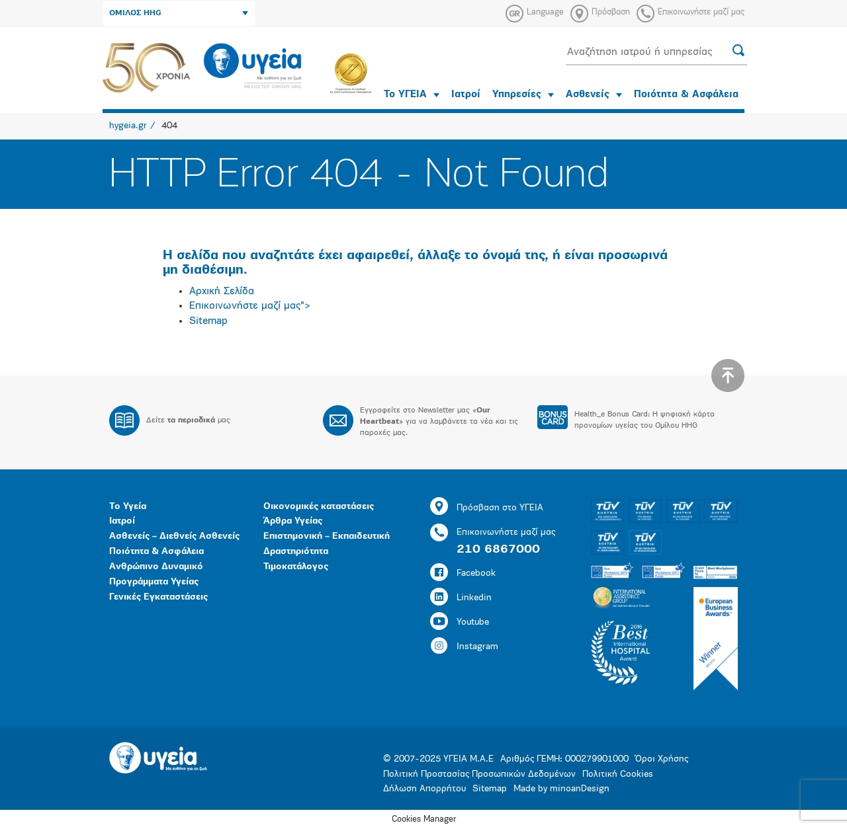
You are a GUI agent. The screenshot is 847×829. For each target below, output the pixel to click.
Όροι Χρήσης (661, 759)
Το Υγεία (127, 507)
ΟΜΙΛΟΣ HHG (178, 13)
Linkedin (461, 598)
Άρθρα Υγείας (292, 521)
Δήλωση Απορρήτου (424, 789)
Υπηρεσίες (523, 95)
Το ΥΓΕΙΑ (411, 95)
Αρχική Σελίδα (221, 291)
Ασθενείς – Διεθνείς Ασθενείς (174, 536)
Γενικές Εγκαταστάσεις (158, 597)
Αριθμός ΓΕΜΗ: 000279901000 (564, 759)
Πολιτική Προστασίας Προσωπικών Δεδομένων (479, 774)
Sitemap (208, 321)
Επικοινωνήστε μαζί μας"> (250, 306)
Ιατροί (465, 95)
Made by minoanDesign (561, 789)
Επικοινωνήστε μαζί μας (701, 12)
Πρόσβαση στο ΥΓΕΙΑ (486, 508)
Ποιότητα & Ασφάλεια (686, 95)
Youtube (459, 622)
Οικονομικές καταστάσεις (318, 507)
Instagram (464, 647)
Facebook (463, 573)
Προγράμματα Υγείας (154, 582)
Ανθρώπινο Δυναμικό (156, 567)
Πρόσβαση (611, 12)
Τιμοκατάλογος (295, 567)
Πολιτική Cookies (617, 774)
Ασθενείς (594, 95)
